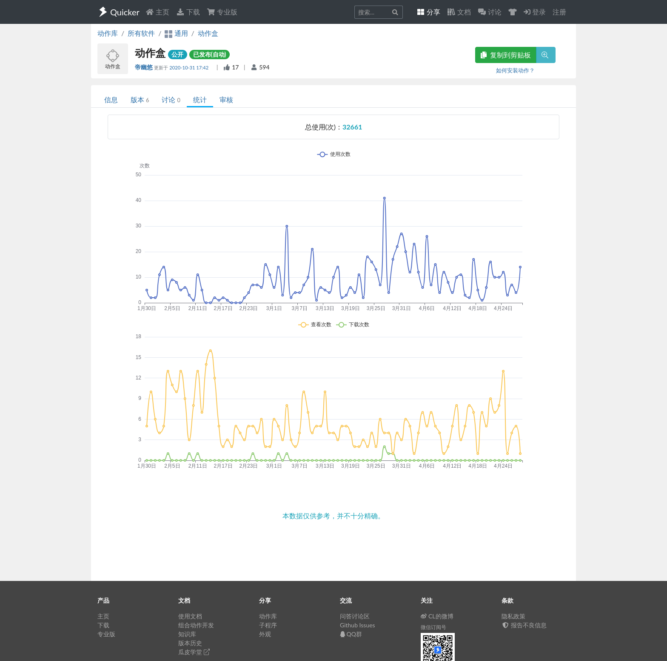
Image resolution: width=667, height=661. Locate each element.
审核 (226, 99)
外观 (265, 634)
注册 (559, 12)
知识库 (187, 634)
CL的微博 (437, 616)
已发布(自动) (209, 54)
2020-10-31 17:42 (189, 67)
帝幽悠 (144, 67)
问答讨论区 (355, 616)
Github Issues (357, 625)
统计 (200, 99)
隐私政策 (513, 616)
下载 (188, 12)
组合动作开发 (196, 625)
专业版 (222, 12)
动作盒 (208, 33)
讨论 (171, 99)
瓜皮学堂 (194, 651)
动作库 (107, 33)
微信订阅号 (433, 627)
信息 (111, 99)
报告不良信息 (524, 625)
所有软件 (141, 33)
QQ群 (351, 634)
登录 (535, 12)
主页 (157, 12)
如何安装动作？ (515, 70)
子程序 (268, 625)
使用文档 (190, 616)
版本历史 (190, 643)
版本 (140, 99)
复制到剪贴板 (506, 55)
